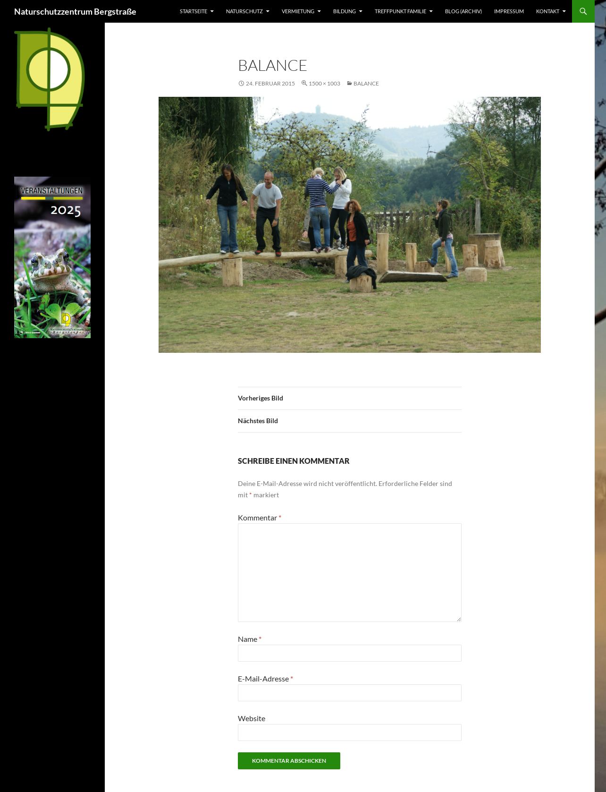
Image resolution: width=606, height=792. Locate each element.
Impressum (509, 11)
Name (249, 638)
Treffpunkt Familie (400, 11)
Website (251, 718)
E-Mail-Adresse (265, 678)
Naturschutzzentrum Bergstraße (75, 11)
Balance (366, 83)
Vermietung (298, 11)
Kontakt (547, 11)
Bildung (344, 11)
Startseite (193, 11)
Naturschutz (244, 11)
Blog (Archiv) (463, 11)
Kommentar (259, 517)
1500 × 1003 (324, 83)
